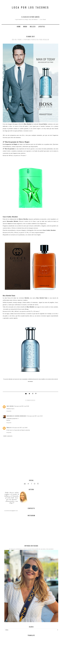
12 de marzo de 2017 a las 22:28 (34, 416)
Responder (9, 411)
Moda (25, 26)
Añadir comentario (7, 436)
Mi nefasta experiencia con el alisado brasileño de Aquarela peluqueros (31, 549)
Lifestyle (41, 26)
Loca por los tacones (30, 7)
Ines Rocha (10, 406)
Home (19, 26)
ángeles (9, 427)
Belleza (33, 26)
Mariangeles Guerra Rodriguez (17, 416)
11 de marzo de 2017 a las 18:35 (21, 406)
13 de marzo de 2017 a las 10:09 (19, 427)
